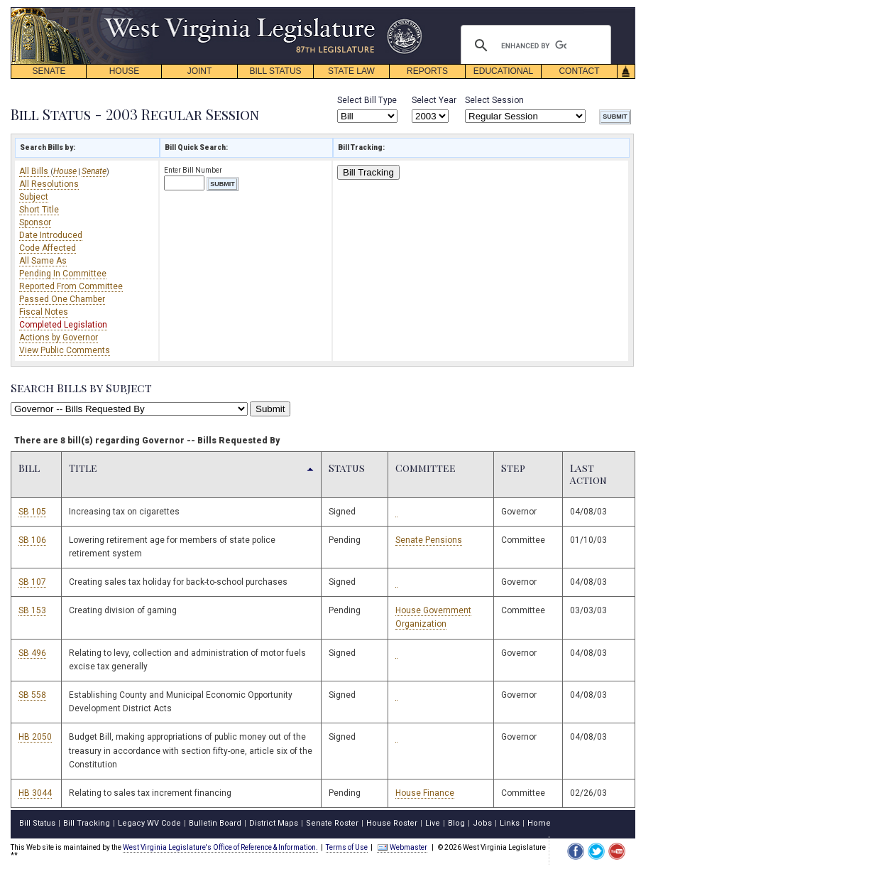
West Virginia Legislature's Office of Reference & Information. (220, 847)
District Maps (273, 823)
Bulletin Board (215, 823)
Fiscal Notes (43, 312)
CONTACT (579, 71)
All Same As (43, 261)
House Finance (424, 793)
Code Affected (47, 248)
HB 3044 (35, 793)
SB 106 (32, 540)
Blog (456, 823)
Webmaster (402, 847)
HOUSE (124, 71)
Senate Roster (332, 823)
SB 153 (32, 610)
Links (510, 823)
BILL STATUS (275, 71)
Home (539, 823)
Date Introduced (50, 235)
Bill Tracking (368, 172)
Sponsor (35, 222)
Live (432, 823)
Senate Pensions (428, 540)
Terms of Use (347, 847)
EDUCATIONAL (503, 71)
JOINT (199, 71)
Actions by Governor (58, 337)
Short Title (39, 210)
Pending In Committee (62, 274)
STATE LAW (351, 71)
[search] (533, 45)
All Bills (34, 171)
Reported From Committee (71, 286)
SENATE (48, 71)
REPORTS (427, 71)
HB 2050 (35, 737)
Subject (33, 197)
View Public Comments (64, 350)
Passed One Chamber (62, 299)
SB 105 (32, 512)
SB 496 (32, 653)
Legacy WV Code (149, 823)
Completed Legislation (63, 325)
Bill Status (37, 823)
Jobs (482, 823)
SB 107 (32, 582)
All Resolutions (49, 184)
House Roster (391, 823)
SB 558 (32, 695)
